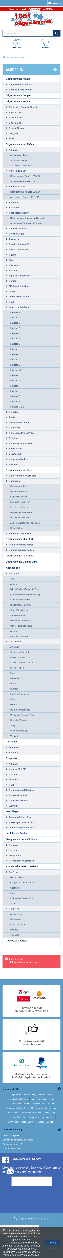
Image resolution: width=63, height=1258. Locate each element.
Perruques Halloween (20, 517)
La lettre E (15, 333)
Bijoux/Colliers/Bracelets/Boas (24, 589)
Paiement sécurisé (11, 1148)
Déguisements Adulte (18, 78)
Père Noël (13, 412)
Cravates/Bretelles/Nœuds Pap (25, 594)
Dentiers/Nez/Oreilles (20, 599)
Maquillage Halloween (21, 512)
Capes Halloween (19, 496)
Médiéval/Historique (19, 286)
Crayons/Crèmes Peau (20, 817)
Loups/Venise (15, 855)
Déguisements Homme (20, 89)
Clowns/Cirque (16, 233)
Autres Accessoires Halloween (25, 523)
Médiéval (13, 779)
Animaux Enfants (18, 160)
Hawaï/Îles (13, 265)
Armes (13, 584)
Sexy (12, 725)
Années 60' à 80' (17, 186)
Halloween (14, 481)
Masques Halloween (20, 502)
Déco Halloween (18, 528)
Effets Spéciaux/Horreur (21, 822)
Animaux (13, 150)
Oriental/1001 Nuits (18, 296)
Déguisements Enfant (18, 101)
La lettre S (15, 396)
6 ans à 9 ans (15, 123)
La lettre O (15, 380)
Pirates (12, 417)
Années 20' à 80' (17, 769)
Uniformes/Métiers (18, 459)
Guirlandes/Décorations (21, 898)
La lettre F (15, 338)
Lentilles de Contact (20, 507)
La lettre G (15, 344)
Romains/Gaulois (18, 720)
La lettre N (15, 375)
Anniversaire (16, 914)
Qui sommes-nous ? (12, 1144)
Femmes (13, 747)
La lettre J (15, 359)
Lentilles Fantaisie (19, 636)
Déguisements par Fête (19, 470)
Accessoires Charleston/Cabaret (26, 223)
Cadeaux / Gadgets (16, 940)
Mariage (14, 929)
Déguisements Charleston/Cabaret (27, 218)
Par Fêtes (13, 908)
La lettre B (15, 317)
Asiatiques (14, 207)
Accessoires (13, 567)
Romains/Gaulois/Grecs (21, 443)
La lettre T (15, 401)
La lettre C (15, 323)
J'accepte (52, 1242)
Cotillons (14, 888)
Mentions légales (11, 1135)
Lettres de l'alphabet (19, 307)
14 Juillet (14, 935)
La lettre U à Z (17, 406)
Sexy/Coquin (15, 454)
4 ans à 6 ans (15, 117)
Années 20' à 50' (17, 171)
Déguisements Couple (18, 95)
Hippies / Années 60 (19, 275)
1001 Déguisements (25, 1179)
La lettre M (15, 370)
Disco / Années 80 (18, 249)
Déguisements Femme (20, 84)
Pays (11, 302)
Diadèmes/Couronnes (20, 605)
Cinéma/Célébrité (17, 228)
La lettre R (15, 391)
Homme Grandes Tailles (21, 550)
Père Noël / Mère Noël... (20, 533)
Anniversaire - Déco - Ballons (22, 866)
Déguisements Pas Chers (20, 555)
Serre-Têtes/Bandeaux (21, 626)
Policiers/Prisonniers (19, 422)
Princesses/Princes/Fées (21, 433)
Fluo (11, 260)
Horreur (12, 270)
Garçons (13, 133)
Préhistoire (14, 427)
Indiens (12, 291)
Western (13, 464)
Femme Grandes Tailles (20, 544)
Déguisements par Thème (20, 144)
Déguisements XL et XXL (20, 539)
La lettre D (15, 328)
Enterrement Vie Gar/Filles (22, 475)
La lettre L (15, 365)
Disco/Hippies (17, 668)
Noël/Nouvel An (17, 924)
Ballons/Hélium (17, 877)
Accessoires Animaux (20, 165)
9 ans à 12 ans (16, 128)
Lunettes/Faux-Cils (19, 615)
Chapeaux (11, 758)
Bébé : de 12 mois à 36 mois (23, 107)
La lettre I (14, 354)
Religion (13, 438)
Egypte (12, 254)
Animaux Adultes (18, 155)
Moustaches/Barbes (20, 620)
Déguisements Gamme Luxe (21, 561)
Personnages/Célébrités (21, 790)
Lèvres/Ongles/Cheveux (21, 827)
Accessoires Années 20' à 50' (24, 181)
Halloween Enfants (19, 491)
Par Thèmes (14, 641)
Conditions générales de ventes (18, 1139)
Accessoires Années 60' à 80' (24, 197)
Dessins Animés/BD (19, 244)
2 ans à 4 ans (15, 112)
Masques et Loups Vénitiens (21, 839)
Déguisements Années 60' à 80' (25, 192)
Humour (12, 281)
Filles (11, 138)
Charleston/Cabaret (18, 213)
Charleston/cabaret (19, 652)
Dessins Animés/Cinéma (22, 662)
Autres (13, 631)
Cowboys (13, 239)
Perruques (11, 741)
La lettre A (15, 312)
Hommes (13, 752)
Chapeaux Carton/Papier (22, 882)
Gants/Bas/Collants (19, 610)
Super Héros (15, 448)
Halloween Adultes (19, 486)
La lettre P (15, 386)
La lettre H (15, 349)
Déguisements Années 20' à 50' (25, 176)
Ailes (12, 578)
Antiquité (13, 202)
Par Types (13, 573)
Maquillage (12, 811)
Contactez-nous (55, 2)
